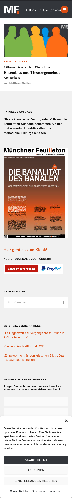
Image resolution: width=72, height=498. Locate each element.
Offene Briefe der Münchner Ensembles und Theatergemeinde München (32, 72)
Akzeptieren (36, 459)
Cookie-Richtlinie (20, 491)
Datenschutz (39, 491)
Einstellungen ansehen (36, 480)
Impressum (55, 491)
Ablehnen (36, 470)
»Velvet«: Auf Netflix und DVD (24, 346)
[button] (66, 421)
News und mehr (15, 61)
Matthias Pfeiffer (20, 83)
